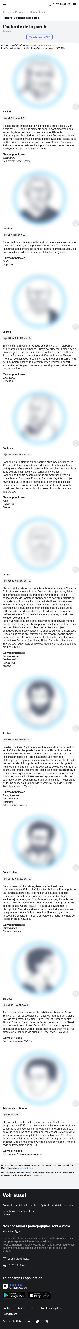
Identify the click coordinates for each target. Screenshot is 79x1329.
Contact (7, 1308)
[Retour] (6, 4)
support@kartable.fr (19, 1258)
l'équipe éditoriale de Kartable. (38, 45)
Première (20, 12)
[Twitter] (37, 1321)
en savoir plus (26, 1168)
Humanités (36, 12)
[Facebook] (28, 1321)
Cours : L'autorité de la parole (19, 1205)
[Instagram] (45, 1321)
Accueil (7, 12)
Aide (19, 1308)
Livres (31, 1308)
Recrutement (10, 1313)
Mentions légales (51, 1308)
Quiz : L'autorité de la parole (57, 1205)
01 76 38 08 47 (61, 4)
